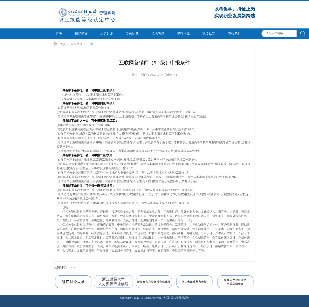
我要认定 (208, 33)
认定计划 (106, 33)
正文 (90, 44)
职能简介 (81, 33)
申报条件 (234, 33)
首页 (59, 33)
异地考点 (157, 33)
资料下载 (183, 33)
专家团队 (132, 33)
